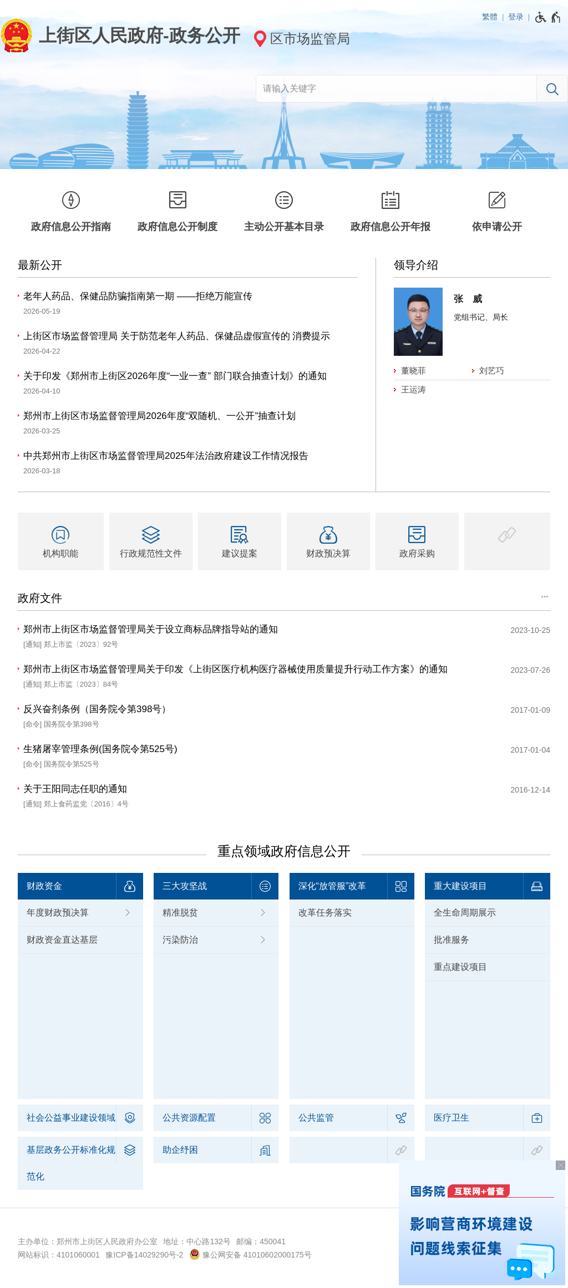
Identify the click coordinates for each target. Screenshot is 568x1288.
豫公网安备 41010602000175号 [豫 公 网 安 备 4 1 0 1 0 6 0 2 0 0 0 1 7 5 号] (250, 1254)
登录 (516, 16)
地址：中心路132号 (196, 1241)
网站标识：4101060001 (59, 1254)
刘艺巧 (491, 370)
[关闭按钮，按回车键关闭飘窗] (560, 1165)
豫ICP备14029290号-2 (144, 1254)
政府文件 (40, 598)
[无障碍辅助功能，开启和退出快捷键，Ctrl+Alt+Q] (548, 17)
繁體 (490, 16)
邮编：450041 (261, 1241)
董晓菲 (413, 370)
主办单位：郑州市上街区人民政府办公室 (88, 1241)
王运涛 (413, 389)
